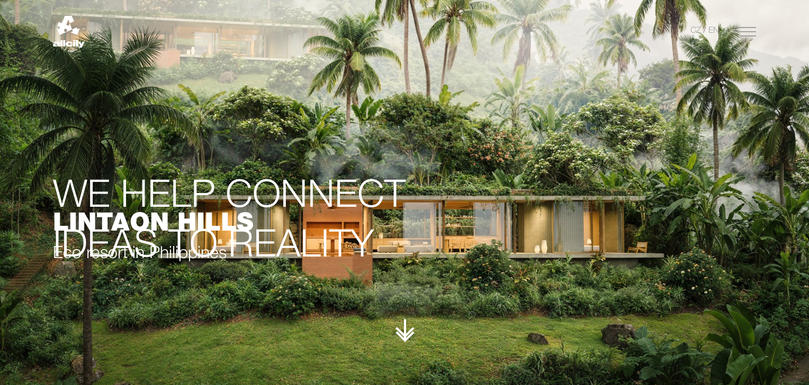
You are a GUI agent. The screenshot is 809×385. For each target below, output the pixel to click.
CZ (695, 30)
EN (713, 30)
